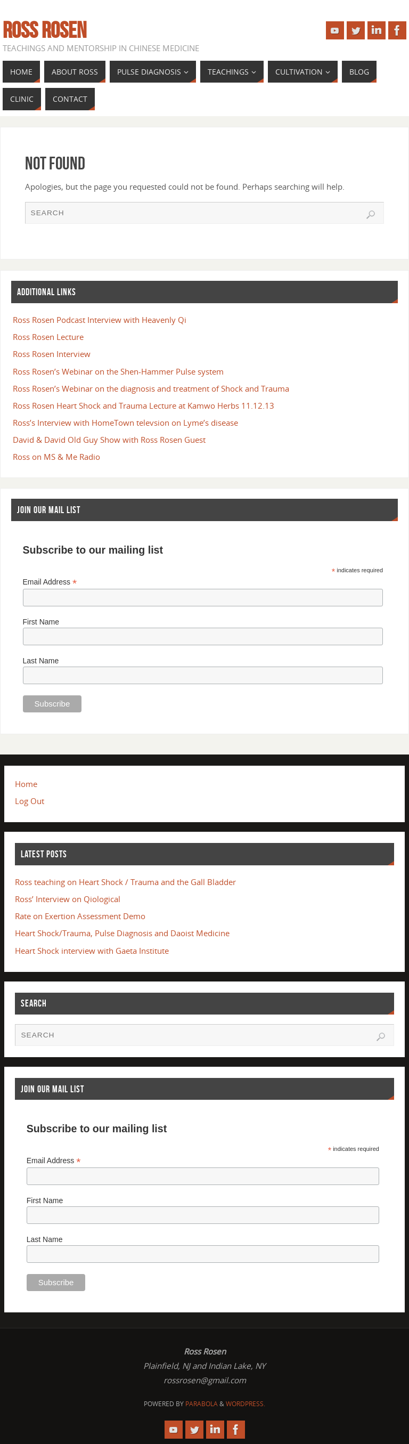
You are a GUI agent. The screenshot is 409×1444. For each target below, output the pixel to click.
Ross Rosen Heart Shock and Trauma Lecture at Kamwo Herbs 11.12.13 (143, 405)
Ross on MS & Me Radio (56, 456)
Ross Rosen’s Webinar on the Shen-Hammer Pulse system (118, 371)
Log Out (29, 801)
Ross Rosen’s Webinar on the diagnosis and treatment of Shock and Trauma (151, 388)
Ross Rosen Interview (52, 353)
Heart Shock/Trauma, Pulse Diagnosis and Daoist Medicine (122, 933)
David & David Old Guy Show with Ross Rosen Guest (109, 439)
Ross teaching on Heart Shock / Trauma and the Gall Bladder (125, 882)
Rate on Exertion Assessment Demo (80, 916)
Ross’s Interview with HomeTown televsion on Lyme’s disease (125, 422)
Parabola (201, 1403)
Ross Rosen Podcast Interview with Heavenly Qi (99, 319)
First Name (41, 622)
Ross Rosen (44, 29)
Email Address (50, 582)
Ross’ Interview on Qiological (67, 899)
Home (26, 783)
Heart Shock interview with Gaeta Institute (92, 950)
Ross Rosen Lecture (48, 336)
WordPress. (245, 1403)
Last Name (41, 660)
